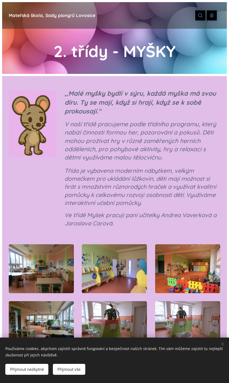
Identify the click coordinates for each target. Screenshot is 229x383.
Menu (210, 15)
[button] (200, 15)
